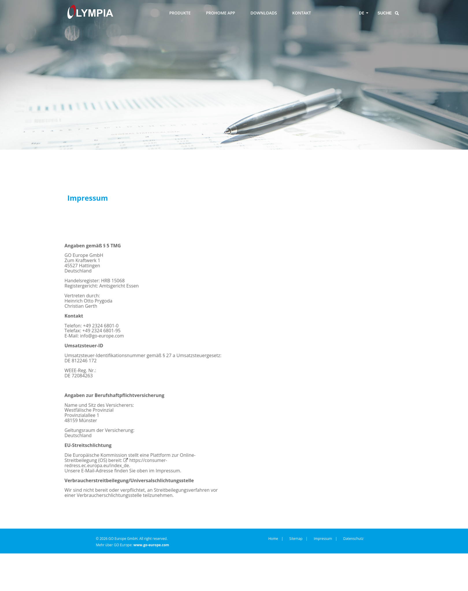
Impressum (323, 531)
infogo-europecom (93, 348)
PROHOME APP (220, 13)
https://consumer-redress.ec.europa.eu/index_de (137, 471)
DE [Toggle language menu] (361, 13)
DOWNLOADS (263, 13)
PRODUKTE (180, 13)
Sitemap (295, 531)
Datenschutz (353, 531)
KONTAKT (301, 13)
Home (273, 531)
